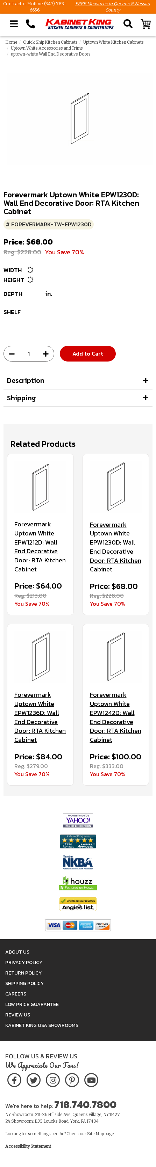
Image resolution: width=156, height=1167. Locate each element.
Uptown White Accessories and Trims (47, 48)
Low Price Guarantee (32, 1004)
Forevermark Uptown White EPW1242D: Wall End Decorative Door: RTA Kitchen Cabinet (115, 717)
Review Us (17, 1015)
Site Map (95, 1133)
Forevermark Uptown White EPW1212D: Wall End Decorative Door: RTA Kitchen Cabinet (40, 547)
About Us (17, 952)
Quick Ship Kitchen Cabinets (50, 42)
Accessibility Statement (28, 1146)
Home (11, 42)
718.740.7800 (85, 1104)
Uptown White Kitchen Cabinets (113, 42)
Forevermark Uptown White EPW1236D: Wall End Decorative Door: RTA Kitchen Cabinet (40, 717)
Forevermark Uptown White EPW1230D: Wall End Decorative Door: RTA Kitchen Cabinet (115, 547)
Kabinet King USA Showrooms (41, 1025)
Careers (15, 994)
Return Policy (23, 973)
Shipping (21, 398)
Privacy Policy (23, 962)
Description (25, 380)
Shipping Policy (24, 983)
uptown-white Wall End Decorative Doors (51, 54)
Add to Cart (87, 353)
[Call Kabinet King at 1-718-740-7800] (30, 24)
